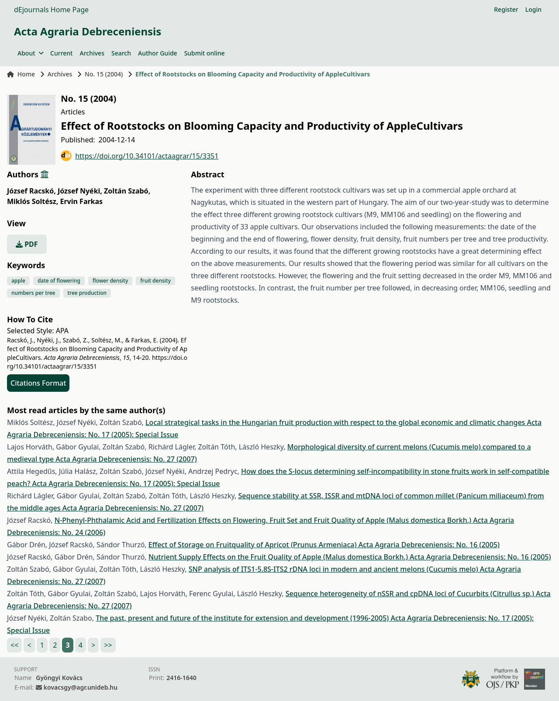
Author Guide (157, 53)
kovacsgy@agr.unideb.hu (80, 687)
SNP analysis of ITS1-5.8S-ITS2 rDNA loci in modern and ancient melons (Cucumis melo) (334, 569)
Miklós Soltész (32, 201)
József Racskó (31, 191)
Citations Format (38, 383)
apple (18, 280)
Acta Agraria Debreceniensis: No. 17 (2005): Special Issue (126, 483)
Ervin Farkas (81, 201)
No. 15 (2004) (104, 74)
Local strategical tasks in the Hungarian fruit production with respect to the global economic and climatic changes (336, 422)
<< (14, 645)
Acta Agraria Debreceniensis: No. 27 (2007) (126, 459)
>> (108, 645)
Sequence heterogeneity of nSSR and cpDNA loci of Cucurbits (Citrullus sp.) (411, 593)
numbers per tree (33, 293)
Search (121, 53)
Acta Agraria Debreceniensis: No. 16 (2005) (429, 544)
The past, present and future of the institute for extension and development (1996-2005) (243, 618)
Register (506, 9)
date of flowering (59, 280)
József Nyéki (80, 191)
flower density (110, 280)
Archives (91, 53)
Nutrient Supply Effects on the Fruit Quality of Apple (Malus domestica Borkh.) (279, 557)
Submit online (204, 53)
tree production (87, 293)
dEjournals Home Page (51, 9)
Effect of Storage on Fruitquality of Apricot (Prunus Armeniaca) (253, 544)
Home (21, 74)
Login (533, 9)
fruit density (155, 280)
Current (61, 53)
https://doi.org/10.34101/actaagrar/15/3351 (139, 155)
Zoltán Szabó (127, 191)
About (30, 53)
